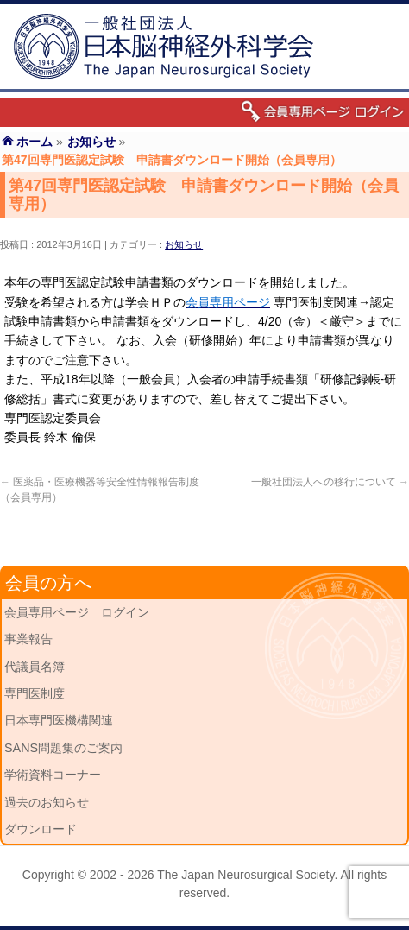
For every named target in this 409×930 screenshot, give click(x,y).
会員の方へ (48, 582)
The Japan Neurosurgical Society (245, 875)
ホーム (34, 142)
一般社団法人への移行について (330, 482)
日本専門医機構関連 (58, 720)
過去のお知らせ (46, 802)
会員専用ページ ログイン (76, 612)
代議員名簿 (34, 667)
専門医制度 (34, 693)
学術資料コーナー (52, 774)
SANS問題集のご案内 (63, 748)
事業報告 (28, 639)
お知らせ (184, 244)
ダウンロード (40, 829)
